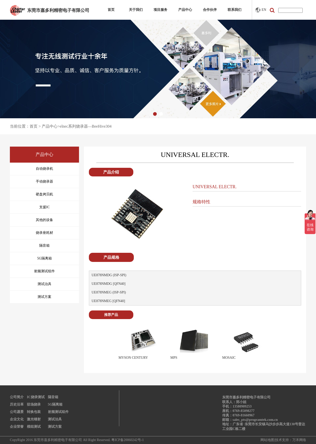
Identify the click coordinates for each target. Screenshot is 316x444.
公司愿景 (17, 412)
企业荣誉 (17, 426)
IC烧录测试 (36, 397)
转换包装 (34, 412)
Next (279, 345)
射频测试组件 (58, 412)
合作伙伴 (210, 10)
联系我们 (234, 10)
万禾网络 (299, 440)
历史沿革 (17, 404)
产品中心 (185, 10)
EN (260, 10)
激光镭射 (34, 419)
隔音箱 (53, 397)
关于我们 (136, 10)
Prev (111, 345)
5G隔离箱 (55, 404)
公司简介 (17, 397)
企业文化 (17, 419)
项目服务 (160, 10)
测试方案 (55, 426)
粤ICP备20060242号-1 (127, 440)
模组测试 (34, 426)
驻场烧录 (34, 404)
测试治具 (55, 419)
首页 (111, 10)
